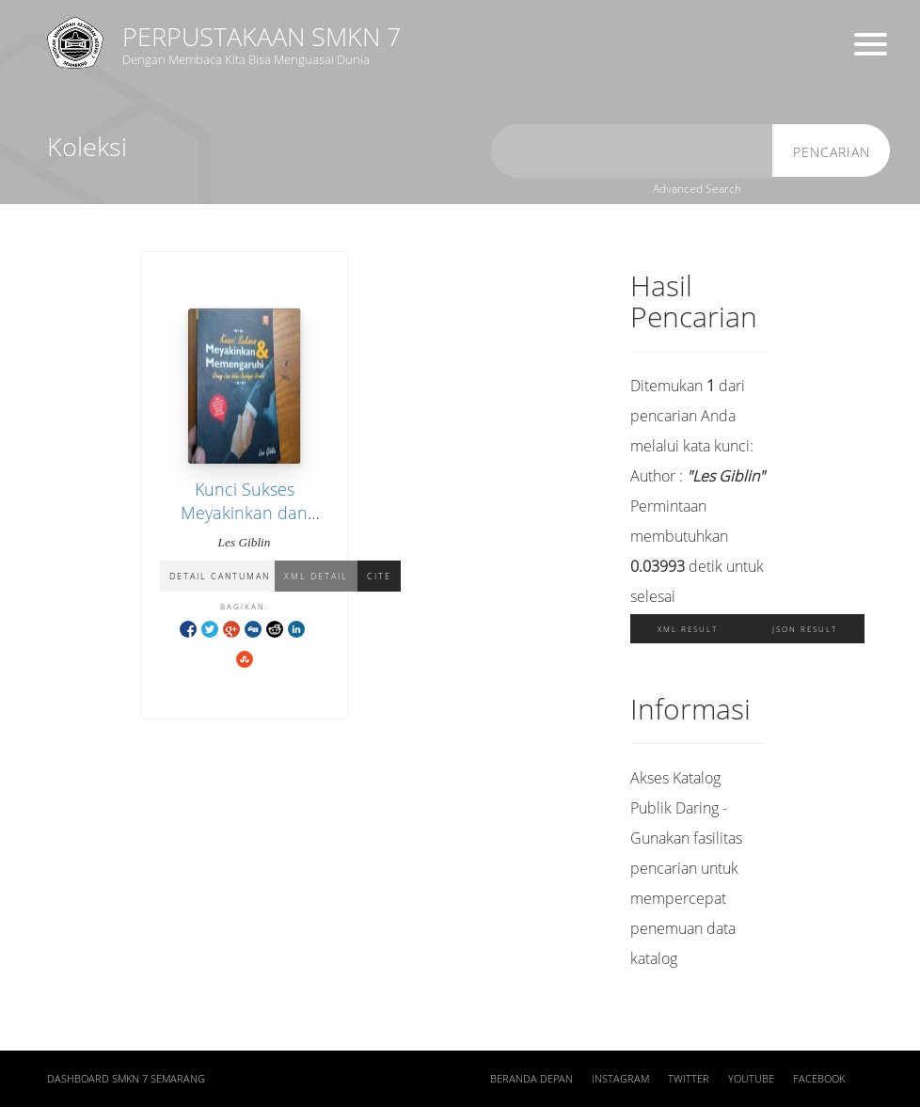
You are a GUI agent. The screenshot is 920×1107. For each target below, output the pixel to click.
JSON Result (804, 629)
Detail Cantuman (219, 576)
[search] (632, 151)
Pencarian (831, 152)
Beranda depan (531, 1078)
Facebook (819, 1078)
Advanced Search (697, 189)
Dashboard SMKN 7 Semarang (126, 1078)
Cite (379, 576)
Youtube (751, 1078)
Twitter (688, 1078)
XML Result (688, 629)
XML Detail (316, 576)
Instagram (620, 1078)
